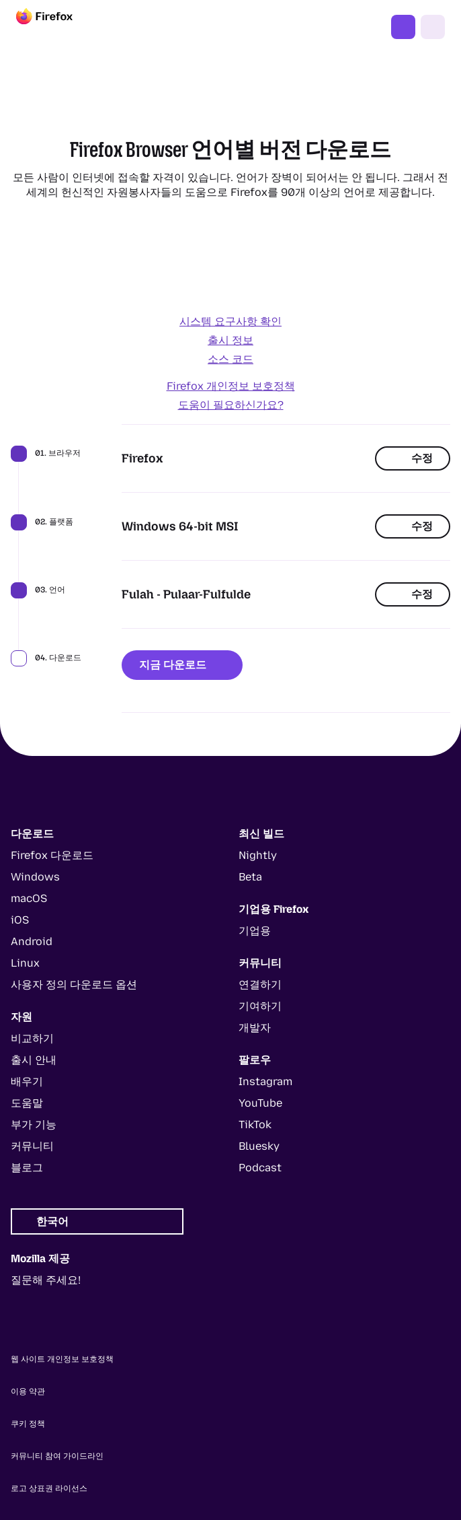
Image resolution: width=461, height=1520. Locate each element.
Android (31, 941)
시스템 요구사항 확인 (230, 321)
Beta (250, 876)
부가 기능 (33, 1124)
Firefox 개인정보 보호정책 (231, 386)
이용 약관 (28, 1391)
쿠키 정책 (28, 1423)
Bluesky (259, 1146)
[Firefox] (56, 27)
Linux (25, 963)
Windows (35, 876)
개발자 (255, 1027)
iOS (20, 919)
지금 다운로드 (182, 664)
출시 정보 (230, 340)
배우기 (27, 1081)
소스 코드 (230, 359)
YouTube (260, 1103)
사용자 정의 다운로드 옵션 (74, 984)
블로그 (27, 1167)
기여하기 (260, 1006)
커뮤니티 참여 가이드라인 (57, 1456)
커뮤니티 (32, 1146)
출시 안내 (33, 1059)
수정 (412, 458)
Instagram (265, 1081)
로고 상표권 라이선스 (49, 1488)
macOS (29, 898)
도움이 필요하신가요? (231, 405)
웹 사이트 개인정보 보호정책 (62, 1359)
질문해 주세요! (46, 1280)
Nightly (258, 855)
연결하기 (260, 984)
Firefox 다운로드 (403, 27)
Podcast (260, 1167)
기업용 (255, 930)
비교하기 (32, 1038)
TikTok (255, 1124)
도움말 (27, 1103)
